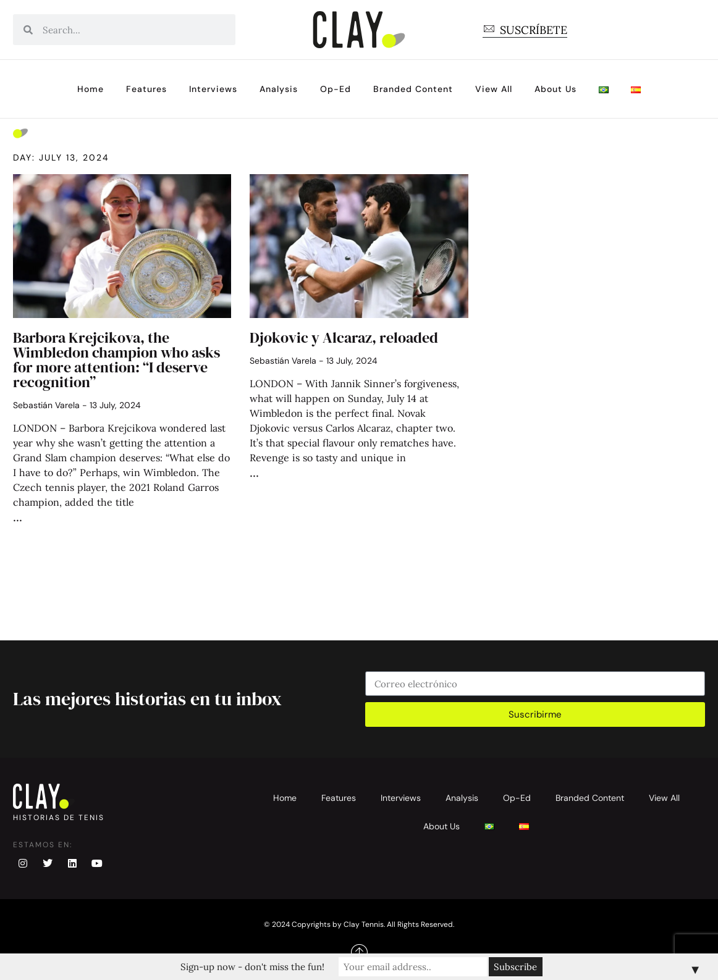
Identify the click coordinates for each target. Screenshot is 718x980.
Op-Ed (335, 88)
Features (146, 88)
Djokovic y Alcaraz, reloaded (344, 337)
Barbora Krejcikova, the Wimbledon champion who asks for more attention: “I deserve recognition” (116, 359)
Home (90, 88)
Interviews (213, 88)
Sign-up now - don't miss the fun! (252, 967)
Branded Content (413, 88)
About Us (555, 88)
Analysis (279, 88)
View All (493, 88)
